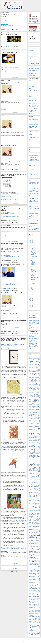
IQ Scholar (34, 494)
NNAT (33, 538)
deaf (30, 423)
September (32, 249)
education (35, 437)
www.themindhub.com (4, 109)
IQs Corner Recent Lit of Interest (33, 100)
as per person (37, 371)
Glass (36, 463)
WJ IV (34, 628)
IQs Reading (38, 499)
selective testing (35, 582)
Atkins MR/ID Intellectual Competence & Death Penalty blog (34, 63)
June (31, 287)
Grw (33, 467)
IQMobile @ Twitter (31, 58)
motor (33, 525)
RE (34, 563)
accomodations (30, 360)
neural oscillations (31, 532)
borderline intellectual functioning (36, 384)
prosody (33, 555)
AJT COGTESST (37, 365)
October (32, 248)
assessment (30, 372)
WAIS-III (31, 620)
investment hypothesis (32, 491)
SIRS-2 (30, 588)
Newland (38, 537)
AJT (29, 365)
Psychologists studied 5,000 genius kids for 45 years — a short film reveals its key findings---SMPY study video (13, 117)
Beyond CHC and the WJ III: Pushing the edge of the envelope (34, 84)
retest (30, 570)
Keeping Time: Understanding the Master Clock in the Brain (33, 317)
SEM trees (37, 585)
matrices (34, 514)
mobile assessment (37, 523)
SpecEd (34, 594)
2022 (31, 239)
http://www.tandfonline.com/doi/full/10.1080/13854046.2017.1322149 (9, 286)
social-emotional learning (33, 591)
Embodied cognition (31, 439)
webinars (30, 622)
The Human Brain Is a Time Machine (9, 52)
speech (30, 596)
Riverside (35, 573)
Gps (31, 465)
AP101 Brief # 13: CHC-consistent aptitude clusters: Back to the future (33, 201)
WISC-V (31, 626)
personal (31, 546)
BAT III (30, 378)
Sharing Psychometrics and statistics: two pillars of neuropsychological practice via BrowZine (12, 293)
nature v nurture (34, 529)
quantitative (38, 558)
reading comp (38, 564)
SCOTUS (37, 580)
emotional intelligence (36, 440)
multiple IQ (35, 527)
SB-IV (36, 575)
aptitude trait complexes (33, 370)
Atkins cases (35, 373)
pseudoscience (36, 555)
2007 (31, 305)
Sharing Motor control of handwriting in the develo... (34, 264)
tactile (38, 602)
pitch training (37, 548)
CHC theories (37, 399)
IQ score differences (35, 495)
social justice (30, 590)
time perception (38, 610)
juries (36, 504)
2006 (31, 306)
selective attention (31, 581)
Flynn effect (31, 451)
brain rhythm (35, 390)
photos (34, 548)
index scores (35, 479)
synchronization (32, 601)
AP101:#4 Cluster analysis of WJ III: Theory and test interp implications (34, 158)
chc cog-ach (36, 397)
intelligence (31, 484)
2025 (31, 235)
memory (38, 516)
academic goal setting (36, 358)
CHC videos (34, 401)
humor (38, 476)
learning (38, 507)
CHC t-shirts (33, 399)
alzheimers (34, 366)
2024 (31, 236)
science (35, 579)
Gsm (30, 468)
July (31, 286)
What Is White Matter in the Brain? (9, 14)
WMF (34, 631)
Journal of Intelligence (32, 504)
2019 (31, 242)
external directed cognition (35, 447)
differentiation (38, 430)
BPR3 (30, 385)
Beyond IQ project (31, 86)
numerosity (36, 540)
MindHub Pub (34, 522)
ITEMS (30, 501)
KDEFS (34, 505)
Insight (35, 481)
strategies (34, 599)
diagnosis (38, 429)
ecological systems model (32, 436)
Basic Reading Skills (37, 377)
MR (39, 525)
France (36, 455)
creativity (36, 420)
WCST (38, 621)
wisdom (35, 626)
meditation (34, 516)
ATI (30, 373)
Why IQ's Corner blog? (32, 49)
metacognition (30, 520)
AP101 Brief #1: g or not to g (33, 202)
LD (34, 507)
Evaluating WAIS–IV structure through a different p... (33, 272)
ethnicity (32, 442)
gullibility (33, 469)
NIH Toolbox (30, 538)
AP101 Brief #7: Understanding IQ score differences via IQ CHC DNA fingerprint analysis (33, 216)
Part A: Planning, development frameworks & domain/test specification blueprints (34, 134)
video (32, 616)
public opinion (34, 558)
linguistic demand (34, 509)
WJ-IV (35, 630)
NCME (33, 530)
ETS (35, 442)
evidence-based (33, 443)
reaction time (37, 563)
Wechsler (34, 622)
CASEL (30, 394)
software (38, 591)
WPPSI (35, 634)
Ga (34, 458)
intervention (31, 490)
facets (38, 448)
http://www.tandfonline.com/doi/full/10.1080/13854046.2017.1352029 (9, 258)
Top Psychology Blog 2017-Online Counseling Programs (33, 75)
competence (33, 412)
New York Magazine (5, 67)
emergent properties (37, 439)
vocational (30, 619)
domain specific (37, 432)
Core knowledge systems (35, 418)
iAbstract (30, 477)
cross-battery (36, 421)
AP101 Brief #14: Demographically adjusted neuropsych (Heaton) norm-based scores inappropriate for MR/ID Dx (34, 198)
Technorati (36, 605)
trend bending (31, 613)
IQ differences (36, 493)
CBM (35, 395)
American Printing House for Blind (35, 367)
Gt (33, 468)
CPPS (30, 420)
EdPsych (30, 437)
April (31, 289)
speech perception (35, 596)
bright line (30, 391)
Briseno (33, 391)
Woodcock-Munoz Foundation (32, 633)
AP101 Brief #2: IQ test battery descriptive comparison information (33, 204)
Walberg (35, 621)
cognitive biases (34, 406)
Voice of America (34, 619)
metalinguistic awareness (36, 520)
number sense (31, 540)
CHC (32, 397)
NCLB (30, 530)
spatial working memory (35, 593)
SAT (29, 575)
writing (36, 635)
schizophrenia (35, 577)
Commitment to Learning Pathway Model (34, 411)
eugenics (38, 442)
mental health (35, 517)
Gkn (32, 463)
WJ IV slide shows (33, 629)
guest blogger (37, 468)
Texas (39, 608)
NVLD (39, 540)
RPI (30, 574)
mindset (38, 522)
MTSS (30, 526)
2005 (31, 307)
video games (36, 616)
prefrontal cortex (34, 551)
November (32, 247)
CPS (33, 420)
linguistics (38, 509)
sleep (35, 588)
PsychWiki (31, 558)
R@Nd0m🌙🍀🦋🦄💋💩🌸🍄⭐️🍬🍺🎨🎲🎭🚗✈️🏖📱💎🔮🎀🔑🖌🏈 (12, 19)
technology (33, 605)
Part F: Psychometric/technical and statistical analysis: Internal (33, 143)
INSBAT (33, 481)
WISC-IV (35, 625)
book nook (34, 383)
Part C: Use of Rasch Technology (33, 137)
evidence (30, 443)
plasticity (38, 549)
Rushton (37, 574)
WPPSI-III (38, 634)
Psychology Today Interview (33, 70)
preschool (36, 552)
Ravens (37, 562)
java (38, 501)
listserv (39, 510)
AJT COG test (32, 365)
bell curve (38, 378)
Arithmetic (38, 370)
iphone (35, 492)
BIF (37, 380)
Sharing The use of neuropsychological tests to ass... (33, 275)
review (38, 570)
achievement (31, 361)
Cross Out (33, 421)
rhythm (30, 571)
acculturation (36, 360)
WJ (37, 626)
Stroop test (37, 599)
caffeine (38, 392)
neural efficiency (36, 531)
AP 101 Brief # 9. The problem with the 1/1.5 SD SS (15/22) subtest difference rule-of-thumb (34, 221)
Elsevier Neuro (12, 97)
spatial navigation (35, 592)
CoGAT (34, 404)
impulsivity (31, 479)
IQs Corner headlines (33, 498)
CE (38, 395)
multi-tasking (34, 526)
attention (32, 374)
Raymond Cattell (31, 563)
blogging (36, 382)
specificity (35, 595)
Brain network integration (36, 388)
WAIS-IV (35, 620)
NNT (35, 538)
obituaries (38, 541)
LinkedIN (30, 510)
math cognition (37, 513)
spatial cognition (31, 592)
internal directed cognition (35, 488)
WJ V (32, 630)
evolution (38, 443)
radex (35, 561)
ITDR (38, 500)
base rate (33, 377)
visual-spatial (33, 618)
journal (33, 503)
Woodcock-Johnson (35, 632)
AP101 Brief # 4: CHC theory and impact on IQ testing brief (33, 206)
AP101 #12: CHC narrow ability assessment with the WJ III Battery (33, 176)
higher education (34, 474)
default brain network (32, 425)
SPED (38, 595)
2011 (31, 300)
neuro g (35, 532)
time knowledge (33, 610)
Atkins (32, 373)
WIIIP (30, 624)
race (32, 561)
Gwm (37, 471)
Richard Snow (31, 572)
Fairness (37, 449)
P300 (36, 543)
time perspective (32, 611)
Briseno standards (37, 391)
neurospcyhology (38, 536)
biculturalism (35, 380)
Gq (33, 465)
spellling (39, 596)
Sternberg (31, 599)
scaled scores (30, 577)
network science (31, 531)
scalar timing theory (36, 576)
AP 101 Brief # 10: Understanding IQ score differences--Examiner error (34, 223)
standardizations (3, 446)
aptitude (38, 369)
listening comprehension (34, 510)
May (31, 288)
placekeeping (30, 549)
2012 (31, 299)
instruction (38, 481)
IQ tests (34, 497)
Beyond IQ (34, 379)
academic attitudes (36, 357)
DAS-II (33, 422)
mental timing (36, 518)
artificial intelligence (32, 371)
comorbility (30, 412)
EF (39, 437)
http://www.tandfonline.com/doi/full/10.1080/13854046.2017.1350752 (9, 314)
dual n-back (35, 433)
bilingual (39, 381)
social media (34, 590)
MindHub (30, 522)
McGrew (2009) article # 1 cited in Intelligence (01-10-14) (33, 104)
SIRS (38, 587)
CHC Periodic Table (32, 398)
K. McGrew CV (31, 54)
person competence (37, 545)
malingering (37, 512)
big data (32, 381)
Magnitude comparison (32, 512)
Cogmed (38, 404)
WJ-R (37, 630)
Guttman (37, 469)
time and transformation (17, 548)
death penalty (34, 424)
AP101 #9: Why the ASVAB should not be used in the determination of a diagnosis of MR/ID (34, 169)
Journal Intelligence (37, 503)
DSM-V (32, 433)
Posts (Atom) (15, 571)
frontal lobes (33, 456)
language (36, 506)
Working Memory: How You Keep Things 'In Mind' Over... (34, 257)
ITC (35, 500)
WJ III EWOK (33, 627)
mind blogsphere (35, 521)
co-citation (31, 403)
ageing (30, 364)
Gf (39, 460)
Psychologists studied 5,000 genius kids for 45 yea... (34, 260)
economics (37, 436)
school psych (35, 578)
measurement (31, 515)
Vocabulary (37, 618)
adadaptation (30, 362)
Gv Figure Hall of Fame (34, 470)
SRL (35, 597)
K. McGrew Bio (31, 53)
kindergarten (37, 505)
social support (38, 590)
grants (33, 466)
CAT (32, 394)
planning (34, 549)
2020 (31, 241)
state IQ (32, 598)
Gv (39, 469)
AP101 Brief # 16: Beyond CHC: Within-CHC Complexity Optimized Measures (33, 191)
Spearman (30, 594)
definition (34, 426)
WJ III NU (38, 627)
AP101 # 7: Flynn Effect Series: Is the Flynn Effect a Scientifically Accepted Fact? (34, 166)
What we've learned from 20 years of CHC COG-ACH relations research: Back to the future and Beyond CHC (34, 108)
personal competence (36, 546)
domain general (31, 432)
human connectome (34, 476)
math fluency (30, 514)
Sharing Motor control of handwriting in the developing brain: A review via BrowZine (13, 175)
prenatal (32, 552)
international (30, 489)
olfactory (32, 542)
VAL (29, 615)
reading (33, 564)
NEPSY (38, 530)
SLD (32, 588)
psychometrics (31, 557)
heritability (37, 473)
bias (32, 380)
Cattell (35, 394)
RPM (32, 574)
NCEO (38, 529)
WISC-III (31, 625)
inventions (23, 445)
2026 (31, 234)
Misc (29, 523)
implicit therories (38, 478)
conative (31, 414)
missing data (33, 523)
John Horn (31, 502)
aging (32, 364)
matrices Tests (37, 514)
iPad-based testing (31, 492)
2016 (31, 294)
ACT (35, 361)
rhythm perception (34, 571)
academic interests (31, 359)
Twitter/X (38, 613)
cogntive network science (37, 410)
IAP (32, 477)
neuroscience (31, 536)
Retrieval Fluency (34, 570)
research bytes (31, 569)
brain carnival (37, 385)
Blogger (25, 641)
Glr (29, 464)
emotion (31, 440)
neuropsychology (32, 535)
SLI (37, 588)
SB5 (39, 575)
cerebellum (38, 396)
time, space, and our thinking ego (13, 549)
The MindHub (31, 50)
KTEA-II (33, 506)
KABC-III (30, 505)
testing (35, 608)
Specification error (31, 595)
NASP (30, 529)
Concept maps (37, 414)
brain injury (34, 387)
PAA (38, 543)
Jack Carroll (34, 501)
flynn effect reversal (37, 453)
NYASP (31, 541)
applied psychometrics (32, 369)
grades (38, 465)
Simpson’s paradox (34, 587)
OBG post (34, 541)
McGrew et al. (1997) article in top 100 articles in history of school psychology (34, 106)
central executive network (32, 396)
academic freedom (31, 358)
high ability (30, 474)
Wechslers (35, 623)
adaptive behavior (35, 362)
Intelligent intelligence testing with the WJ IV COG (34, 485)
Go (32, 464)
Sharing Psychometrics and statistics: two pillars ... (34, 277)
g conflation (35, 457)
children (38, 401)
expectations (31, 446)
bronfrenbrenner (31, 392)
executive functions (37, 445)
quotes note (35, 560)
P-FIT (33, 543)
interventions (36, 490)
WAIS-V (31, 621)
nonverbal (38, 538)
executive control (31, 444)
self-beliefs (34, 583)
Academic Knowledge (36, 359)
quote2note (30, 560)
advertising (32, 363)
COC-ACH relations (35, 403)
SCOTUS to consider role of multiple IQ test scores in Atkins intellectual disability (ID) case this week (34, 344)
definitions (37, 426)
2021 (31, 240)
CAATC (35, 392)
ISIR (33, 500)
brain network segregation (32, 389)
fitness (33, 450)
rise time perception (31, 573)
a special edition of (17, 470)
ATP (39, 373)
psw (39, 555)
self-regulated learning (33, 584)
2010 (31, 301)
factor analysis (31, 449)
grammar (30, 466)
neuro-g (38, 532)
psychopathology (38, 557)
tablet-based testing (34, 602)
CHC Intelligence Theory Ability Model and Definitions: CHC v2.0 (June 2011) (34, 90)
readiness (30, 564)
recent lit (38, 566)
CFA (29, 397)
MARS (29, 513)
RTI (33, 574)
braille (33, 385)
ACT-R (38, 361)
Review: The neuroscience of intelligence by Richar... (34, 280)
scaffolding (31, 576)
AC (39, 356)
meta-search (37, 519)
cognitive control (36, 407)
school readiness (31, 579)
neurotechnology (32, 537)
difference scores (34, 430)
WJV (31, 631)
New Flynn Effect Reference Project (9, 34)
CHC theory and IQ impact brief (33, 94)
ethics (29, 442)
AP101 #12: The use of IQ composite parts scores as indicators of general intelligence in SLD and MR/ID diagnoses (34, 229)
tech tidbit (34, 604)
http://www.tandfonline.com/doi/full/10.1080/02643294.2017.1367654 (9, 199)
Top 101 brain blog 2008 (32, 73)
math (32, 513)
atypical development (36, 375)
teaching (30, 604)
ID (34, 477)
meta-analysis (31, 519)
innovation (30, 481)
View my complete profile (32, 22)
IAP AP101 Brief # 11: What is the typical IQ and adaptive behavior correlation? (33, 226)
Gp (29, 465)
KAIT (32, 505)
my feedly (4, 560)
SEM (33, 585)
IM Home (30, 478)
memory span (30, 517)
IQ (37, 492)
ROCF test (38, 573)
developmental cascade (32, 429)
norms (36, 539)
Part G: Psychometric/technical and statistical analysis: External (33, 145)
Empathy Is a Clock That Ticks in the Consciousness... (34, 283)
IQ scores (30, 496)
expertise (35, 446)
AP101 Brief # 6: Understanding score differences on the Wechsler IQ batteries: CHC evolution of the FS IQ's (34, 213)
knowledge (30, 506)
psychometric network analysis (33, 556)
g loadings (38, 457)
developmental (35, 428)
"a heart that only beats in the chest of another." (18, 520)
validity (32, 615)
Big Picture (35, 381)
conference (30, 415)
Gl (34, 463)
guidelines (30, 469)
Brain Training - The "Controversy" (9, 145)
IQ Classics (33, 493)
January (32, 293)
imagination (34, 478)
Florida (36, 450)
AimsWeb (38, 364)
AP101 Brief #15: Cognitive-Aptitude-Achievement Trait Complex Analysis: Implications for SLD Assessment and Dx (34, 194)
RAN (37, 561)
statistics (35, 598)
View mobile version (14, 568)
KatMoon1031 (6, 20)
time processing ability (37, 611)
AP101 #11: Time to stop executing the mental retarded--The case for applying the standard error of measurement (34, 174)
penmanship (33, 545)
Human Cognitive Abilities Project (33, 99)
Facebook (35, 448)
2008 (31, 304)
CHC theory (32, 400)
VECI (34, 615)
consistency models (34, 417)
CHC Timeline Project (32, 97)
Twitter (3, 97)
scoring (33, 580)
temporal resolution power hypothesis (33, 607)
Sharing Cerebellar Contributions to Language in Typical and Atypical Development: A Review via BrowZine (12, 209)
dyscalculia (36, 434)
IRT (30, 500)
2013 (31, 298)
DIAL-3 (30, 430)
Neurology (30, 534)
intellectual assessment (34, 482)
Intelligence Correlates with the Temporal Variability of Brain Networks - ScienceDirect (34, 328)
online (35, 542)
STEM (39, 598)
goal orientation (37, 464)
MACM (34, 511)
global (38, 463)
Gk (30, 463)
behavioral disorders (34, 378)
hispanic (38, 474)
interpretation (36, 489)
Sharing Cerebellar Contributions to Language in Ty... (33, 267)
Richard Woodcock (36, 572)
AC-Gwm (32, 357)
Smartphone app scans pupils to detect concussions (13, 227)
